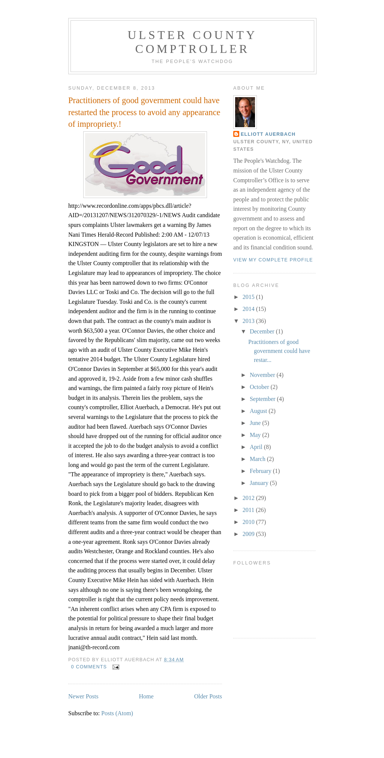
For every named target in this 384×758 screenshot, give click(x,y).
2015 (249, 297)
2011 (249, 510)
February (261, 471)
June (256, 423)
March (258, 459)
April (257, 447)
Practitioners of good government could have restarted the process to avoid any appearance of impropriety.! (144, 112)
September (263, 399)
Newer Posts (83, 696)
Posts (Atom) (117, 713)
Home (146, 696)
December (263, 331)
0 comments (89, 666)
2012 (249, 498)
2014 (249, 309)
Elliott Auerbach (268, 134)
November (263, 375)
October (260, 387)
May (256, 435)
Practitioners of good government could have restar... (279, 351)
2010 (249, 522)
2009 (249, 534)
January (260, 483)
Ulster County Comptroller (192, 42)
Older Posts (208, 696)
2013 (249, 321)
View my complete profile (273, 260)
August (259, 411)
